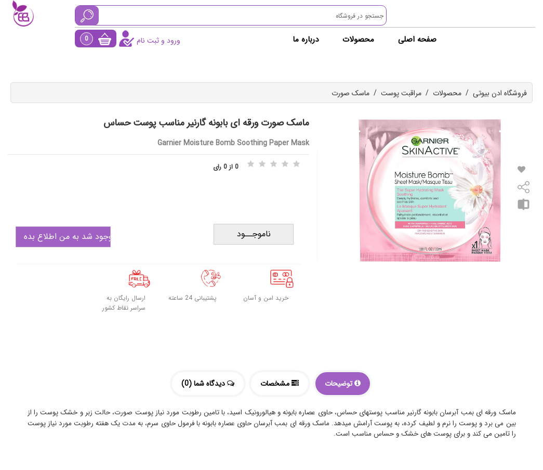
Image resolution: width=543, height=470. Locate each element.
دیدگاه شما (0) (207, 383)
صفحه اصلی (417, 39)
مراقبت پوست (401, 93)
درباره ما (306, 39)
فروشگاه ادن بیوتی (500, 93)
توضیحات (343, 383)
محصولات (358, 39)
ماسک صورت (350, 93)
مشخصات (279, 383)
